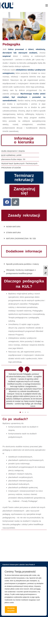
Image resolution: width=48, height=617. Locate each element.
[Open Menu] (46, 5)
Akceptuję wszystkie (11, 609)
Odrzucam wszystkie (25, 609)
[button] (4, 388)
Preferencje (38, 609)
